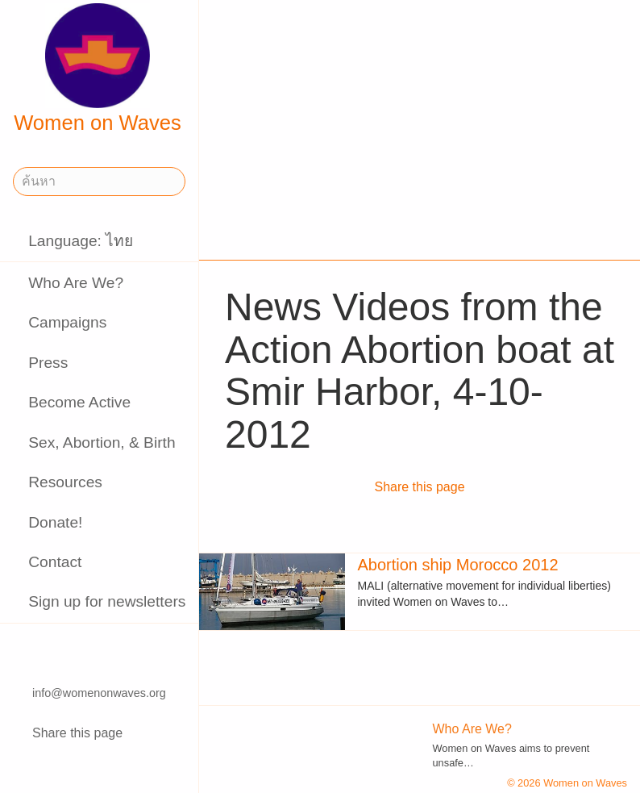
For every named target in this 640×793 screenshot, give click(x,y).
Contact (54, 561)
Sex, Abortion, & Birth (101, 442)
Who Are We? (75, 282)
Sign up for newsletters (106, 601)
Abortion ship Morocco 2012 (458, 565)
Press (48, 362)
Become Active (79, 402)
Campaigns (67, 322)
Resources (65, 482)
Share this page (77, 733)
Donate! (55, 522)
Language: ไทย (80, 240)
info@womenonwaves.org (99, 693)
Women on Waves (97, 68)
